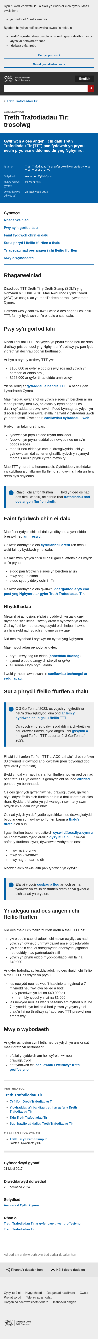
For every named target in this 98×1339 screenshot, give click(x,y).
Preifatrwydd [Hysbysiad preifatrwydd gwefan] (12, 1297)
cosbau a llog (48, 884)
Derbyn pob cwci (49, 55)
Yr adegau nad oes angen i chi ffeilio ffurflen (40, 250)
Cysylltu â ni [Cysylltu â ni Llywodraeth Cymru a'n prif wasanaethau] (12, 1292)
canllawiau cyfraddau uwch (66, 418)
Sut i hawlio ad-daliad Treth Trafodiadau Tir (41, 1123)
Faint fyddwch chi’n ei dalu (26, 235)
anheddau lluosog (64, 656)
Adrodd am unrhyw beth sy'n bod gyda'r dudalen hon (40, 1254)
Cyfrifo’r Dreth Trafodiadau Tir (32, 1101)
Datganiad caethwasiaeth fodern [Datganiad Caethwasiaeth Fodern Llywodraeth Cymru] (26, 1302)
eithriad (83, 779)
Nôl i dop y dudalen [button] (70, 1269)
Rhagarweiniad (16, 220)
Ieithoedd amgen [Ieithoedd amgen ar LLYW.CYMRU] (64, 1302)
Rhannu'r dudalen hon (27, 1269)
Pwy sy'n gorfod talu (21, 228)
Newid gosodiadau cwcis (49, 64)
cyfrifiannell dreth (55, 545)
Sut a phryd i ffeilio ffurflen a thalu (32, 243)
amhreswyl (32, 536)
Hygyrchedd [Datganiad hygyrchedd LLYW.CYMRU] (33, 1292)
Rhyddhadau (17, 606)
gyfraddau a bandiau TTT (47, 386)
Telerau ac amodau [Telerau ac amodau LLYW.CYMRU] (39, 1297)
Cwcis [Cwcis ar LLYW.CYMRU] (84, 1292)
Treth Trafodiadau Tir (22, 101)
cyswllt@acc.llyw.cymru (73, 833)
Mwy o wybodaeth (19, 258)
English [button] (84, 78)
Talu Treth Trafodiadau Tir (28, 1117)
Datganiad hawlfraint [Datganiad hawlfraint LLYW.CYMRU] (61, 1292)
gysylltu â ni (59, 837)
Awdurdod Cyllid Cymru (39, 176)
